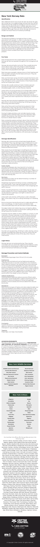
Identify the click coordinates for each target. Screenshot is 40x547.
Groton (29, 461)
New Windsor (19, 481)
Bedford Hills (15, 444)
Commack (13, 452)
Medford (34, 473)
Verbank (11, 505)
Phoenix (15, 487)
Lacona (9, 469)
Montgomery (32, 476)
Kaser (27, 468)
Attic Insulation (29, 374)
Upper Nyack (29, 503)
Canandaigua (22, 447)
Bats (29, 408)
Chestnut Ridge (11, 450)
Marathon (12, 473)
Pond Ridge (11, 489)
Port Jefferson (7, 490)
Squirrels (29, 407)
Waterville (35, 507)
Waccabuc (28, 505)
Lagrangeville (20, 469)
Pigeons (29, 418)
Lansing (27, 469)
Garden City (5, 460)
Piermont (20, 487)
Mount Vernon (27, 478)
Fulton (36, 458)
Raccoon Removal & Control (11, 374)
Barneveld (28, 442)
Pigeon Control (29, 385)
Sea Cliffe (15, 495)
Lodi (10, 471)
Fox (29, 401)
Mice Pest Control (11, 372)
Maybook (23, 473)
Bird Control (29, 372)
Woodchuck (29, 428)
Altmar (10, 440)
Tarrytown (6, 502)
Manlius (34, 471)
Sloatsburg (14, 497)
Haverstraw (34, 463)
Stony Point (7, 500)
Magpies (11, 416)
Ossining (18, 484)
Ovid (32, 484)
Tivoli (18, 502)
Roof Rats (11, 420)
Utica (35, 503)
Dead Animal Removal (11, 378)
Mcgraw (29, 473)
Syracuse (33, 500)
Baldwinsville (21, 442)
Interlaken (22, 466)
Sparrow (11, 428)
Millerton (28, 474)
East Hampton (31, 455)
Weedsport (5, 508)
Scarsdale (9, 495)
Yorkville (20, 511)
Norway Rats (11, 418)
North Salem (12, 482)
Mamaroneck (28, 471)
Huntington (9, 466)
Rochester (12, 494)
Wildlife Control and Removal (11, 368)
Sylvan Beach (26, 500)
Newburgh (35, 481)
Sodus (26, 497)
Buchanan (5, 447)
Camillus (15, 447)
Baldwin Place (13, 442)
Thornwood (13, 502)
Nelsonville (7, 479)
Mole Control (11, 382)
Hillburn (19, 465)
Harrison (16, 463)
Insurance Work (29, 382)
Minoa (5, 476)
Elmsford (28, 457)
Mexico (10, 474)
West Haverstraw (30, 508)
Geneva (20, 460)
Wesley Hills (12, 508)
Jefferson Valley (16, 468)
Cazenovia (11, 449)
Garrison (11, 460)
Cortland (4, 453)
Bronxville (28, 445)
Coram (18, 452)
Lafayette (13, 469)
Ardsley (20, 440)
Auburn (30, 440)
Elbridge (22, 457)
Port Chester (33, 489)
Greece (15, 461)
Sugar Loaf (19, 500)
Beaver (29, 403)
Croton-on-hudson (29, 453)
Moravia (12, 478)
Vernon (16, 505)
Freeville (31, 458)
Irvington (35, 466)
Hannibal (34, 461)
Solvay (30, 497)
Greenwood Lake (22, 461)
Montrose (7, 478)
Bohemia (22, 444)
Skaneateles (33, 495)
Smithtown (21, 497)
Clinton (36, 450)
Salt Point (30, 494)
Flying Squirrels (29, 410)
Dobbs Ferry (18, 455)
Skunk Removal (29, 368)
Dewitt (7, 455)
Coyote (11, 407)
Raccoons (29, 422)
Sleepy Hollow (7, 497)
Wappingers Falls (6, 507)
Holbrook (25, 465)
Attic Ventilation (29, 378)
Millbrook (23, 474)
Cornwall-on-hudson (31, 452)
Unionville (22, 503)
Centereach (17, 449)
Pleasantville (32, 487)
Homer (3, 466)
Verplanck (22, 505)
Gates (16, 460)
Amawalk (15, 440)
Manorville (6, 473)
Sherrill (28, 495)
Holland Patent (32, 465)
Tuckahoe (31, 502)
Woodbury (23, 510)
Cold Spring (6, 452)
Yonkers (34, 510)
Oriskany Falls (11, 484)
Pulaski (34, 490)
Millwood (34, 474)
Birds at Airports (11, 403)
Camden (10, 447)
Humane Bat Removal (11, 370)
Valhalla (6, 505)
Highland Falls (13, 465)
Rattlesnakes (11, 422)
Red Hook (21, 492)
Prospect (29, 490)
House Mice (11, 414)
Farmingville (9, 458)
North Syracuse (21, 482)
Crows (11, 408)
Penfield (10, 487)
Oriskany (4, 484)
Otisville (28, 484)
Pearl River (18, 486)
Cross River (20, 453)
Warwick (14, 507)
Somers (35, 497)
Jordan (23, 468)
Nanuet (33, 478)
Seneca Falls (21, 495)
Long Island (15, 471)
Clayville (25, 450)
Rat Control (11, 376)
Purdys (11, 492)
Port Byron (26, 489)
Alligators (10, 399)
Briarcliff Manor (12, 445)
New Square (11, 481)
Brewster (5, 445)
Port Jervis (15, 490)
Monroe (19, 476)
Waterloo (29, 507)
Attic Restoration (29, 376)
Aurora (35, 440)
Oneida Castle (33, 482)
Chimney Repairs (29, 380)
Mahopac (21, 471)
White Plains (9, 510)
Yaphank (29, 510)
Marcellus (18, 473)
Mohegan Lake (12, 476)
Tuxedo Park (6, 503)
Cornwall (22, 452)
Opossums (29, 416)
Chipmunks (11, 405)
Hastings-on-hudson (25, 463)
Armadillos (11, 401)
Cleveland (31, 450)
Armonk (25, 440)
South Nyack (18, 498)
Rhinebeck (33, 492)
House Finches (11, 426)
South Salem (26, 498)
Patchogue (6, 486)
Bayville (34, 442)
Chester (4, 450)
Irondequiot (29, 466)
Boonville (28, 444)
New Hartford (19, 479)
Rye (20, 494)
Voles (29, 426)
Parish (36, 484)
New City (12, 479)
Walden (33, 505)
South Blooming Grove (8, 498)
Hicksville (5, 465)
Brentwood (34, 444)
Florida (27, 458)
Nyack (27, 482)
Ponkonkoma (19, 489)
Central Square (25, 449)
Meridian (5, 474)
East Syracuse (9, 457)
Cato (32, 447)
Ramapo (16, 492)
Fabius (33, 457)
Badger (29, 399)
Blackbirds (11, 424)
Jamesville (9, 468)
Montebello (25, 476)
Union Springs (15, 503)
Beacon (4, 444)
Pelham (29, 486)
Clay (21, 450)
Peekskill (24, 486)
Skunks (29, 424)
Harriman (11, 463)
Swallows (11, 430)
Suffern (13, 500)
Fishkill (22, 458)
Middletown (16, 474)
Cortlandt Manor (12, 453)
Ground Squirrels (11, 410)
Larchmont (33, 469)
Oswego (23, 484)
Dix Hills (12, 455)
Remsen (27, 492)
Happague (5, 463)
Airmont (5, 440)
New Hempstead (28, 479)
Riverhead (5, 494)
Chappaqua (33, 449)
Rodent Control (11, 380)
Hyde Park (16, 466)
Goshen (31, 460)
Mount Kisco (18, 478)
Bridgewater (21, 445)
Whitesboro (16, 510)
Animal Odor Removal (29, 384)
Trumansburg (24, 502)
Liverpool (5, 471)
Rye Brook (24, 494)
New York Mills (27, 481)
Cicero (17, 450)
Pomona (5, 489)
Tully (35, 502)
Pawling (12, 486)
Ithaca (3, 468)
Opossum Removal (29, 370)
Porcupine (29, 405)
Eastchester (16, 457)
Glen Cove (26, 460)
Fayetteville (16, 458)
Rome (16, 494)
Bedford (9, 444)
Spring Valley (34, 498)
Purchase (6, 492)
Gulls (11, 412)
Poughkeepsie (22, 490)
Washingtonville (21, 507)
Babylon (6, 442)
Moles (29, 412)
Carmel (29, 447)
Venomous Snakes (29, 420)
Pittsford (26, 487)
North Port (5, 482)
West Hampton (20, 508)
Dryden (24, 455)
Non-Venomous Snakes (29, 414)
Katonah (32, 468)
